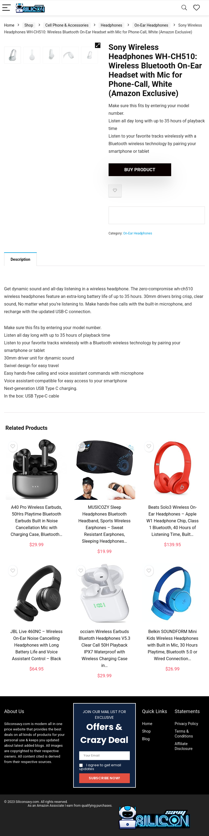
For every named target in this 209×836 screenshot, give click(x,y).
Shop (28, 25)
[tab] (20, 259)
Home (9, 25)
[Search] (184, 8)
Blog (146, 739)
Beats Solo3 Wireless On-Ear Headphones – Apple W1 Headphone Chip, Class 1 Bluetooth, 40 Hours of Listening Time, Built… (172, 521)
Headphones (111, 25)
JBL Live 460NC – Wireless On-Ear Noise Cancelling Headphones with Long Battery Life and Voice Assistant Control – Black (36, 645)
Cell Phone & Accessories (67, 25)
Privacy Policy (186, 723)
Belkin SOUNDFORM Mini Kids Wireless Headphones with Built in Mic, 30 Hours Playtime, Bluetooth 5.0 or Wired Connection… (172, 645)
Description (20, 259)
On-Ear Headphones (151, 25)
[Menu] (6, 8)
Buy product (139, 169)
